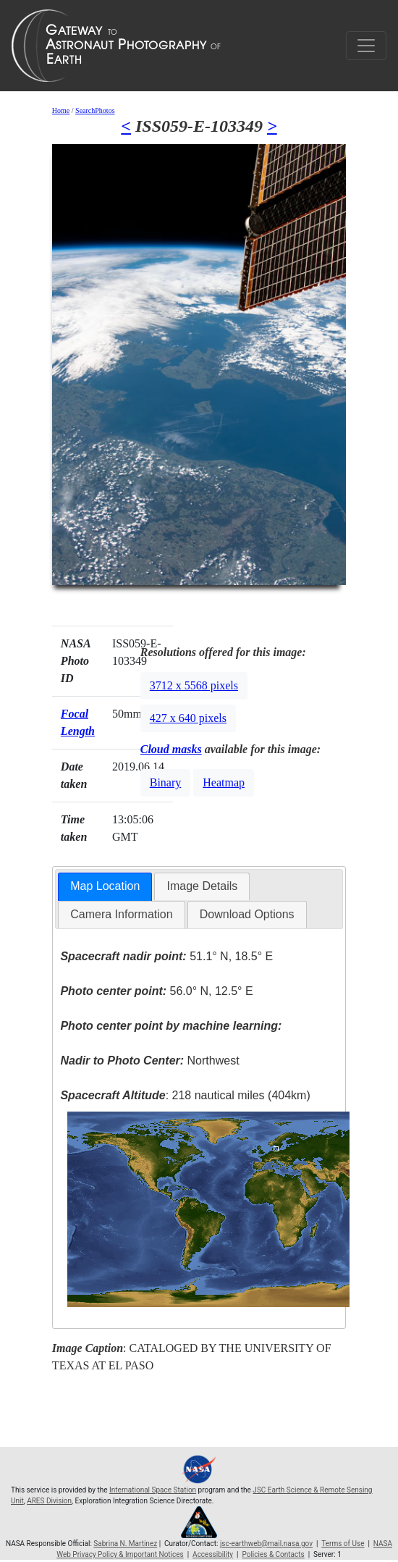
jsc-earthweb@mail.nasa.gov (266, 1544)
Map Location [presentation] (105, 886)
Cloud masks (171, 749)
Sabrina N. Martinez (125, 1544)
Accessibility (212, 1554)
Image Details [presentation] (201, 886)
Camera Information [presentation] (121, 914)
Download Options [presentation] (247, 914)
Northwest (149, 1060)
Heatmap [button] (224, 782)
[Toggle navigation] (366, 45)
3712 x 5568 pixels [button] (194, 685)
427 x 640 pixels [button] (188, 718)
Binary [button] (166, 782)
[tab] (105, 887)
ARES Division (49, 1501)
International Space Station (152, 1490)
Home (60, 110)
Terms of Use (342, 1544)
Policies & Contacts (273, 1554)
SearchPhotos (94, 110)
